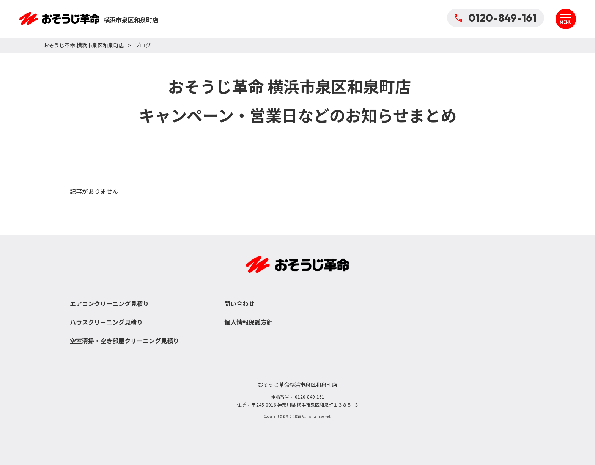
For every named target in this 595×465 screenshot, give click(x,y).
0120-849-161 (496, 17)
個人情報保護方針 (248, 322)
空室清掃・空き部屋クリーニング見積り (124, 340)
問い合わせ (239, 303)
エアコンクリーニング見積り (109, 303)
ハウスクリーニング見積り (106, 322)
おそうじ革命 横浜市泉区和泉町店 (83, 45)
